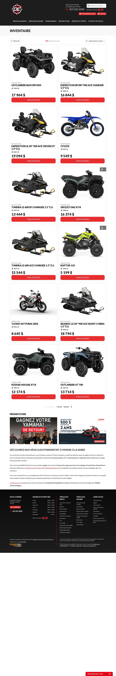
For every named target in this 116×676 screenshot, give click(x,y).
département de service (53, 468)
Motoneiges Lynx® (64, 530)
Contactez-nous (95, 21)
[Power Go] (32, 545)
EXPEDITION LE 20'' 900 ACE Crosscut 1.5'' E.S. (33, 147)
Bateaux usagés (80, 509)
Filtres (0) (15, 41)
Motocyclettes (63, 509)
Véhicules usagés (36, 21)
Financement (51, 21)
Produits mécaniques (65, 516)
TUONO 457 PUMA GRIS (24, 323)
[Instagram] (99, 10)
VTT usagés (79, 522)
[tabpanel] (43, 507)
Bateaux (62, 506)
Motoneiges (63, 513)
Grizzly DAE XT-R (70, 207)
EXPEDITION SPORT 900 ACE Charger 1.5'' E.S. (82, 86)
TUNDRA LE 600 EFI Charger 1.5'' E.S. (32, 207)
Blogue (95, 502)
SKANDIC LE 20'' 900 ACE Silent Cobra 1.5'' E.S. (82, 325)
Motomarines (63, 511)
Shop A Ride (23, 542)
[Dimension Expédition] (17, 9)
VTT (61, 520)
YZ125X (64, 146)
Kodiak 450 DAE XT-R (23, 384)
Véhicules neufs (20, 21)
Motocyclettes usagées (82, 511)
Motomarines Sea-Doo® (66, 525)
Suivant (68, 407)
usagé (39, 468)
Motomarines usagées (82, 513)
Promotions (64, 21)
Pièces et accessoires (99, 518)
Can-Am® (62, 523)
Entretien (95, 516)
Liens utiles (98, 497)
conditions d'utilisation (76, 545)
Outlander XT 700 (71, 384)
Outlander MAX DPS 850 (26, 85)
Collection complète (65, 532)
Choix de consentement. (89, 545)
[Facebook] (102, 10)
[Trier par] (95, 41)
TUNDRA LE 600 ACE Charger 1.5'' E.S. (32, 265)
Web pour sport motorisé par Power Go (43, 539)
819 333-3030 (75, 9)
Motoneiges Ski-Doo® (65, 527)
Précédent (49, 407)
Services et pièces (79, 21)
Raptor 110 (67, 265)
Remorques (63, 518)
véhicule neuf (30, 468)
